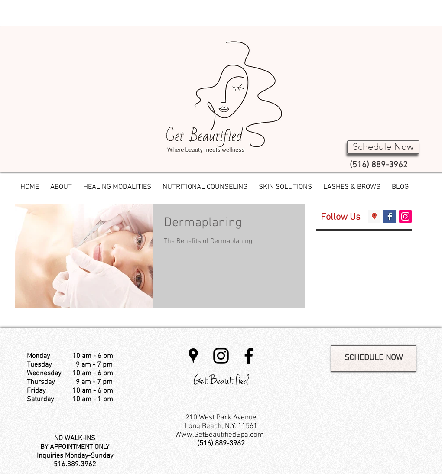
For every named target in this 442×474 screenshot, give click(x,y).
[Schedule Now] (383, 147)
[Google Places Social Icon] (374, 216)
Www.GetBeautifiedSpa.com (219, 435)
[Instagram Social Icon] (405, 216)
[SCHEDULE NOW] (373, 358)
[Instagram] (221, 355)
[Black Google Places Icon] (193, 355)
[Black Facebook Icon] (248, 355)
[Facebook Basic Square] (390, 216)
